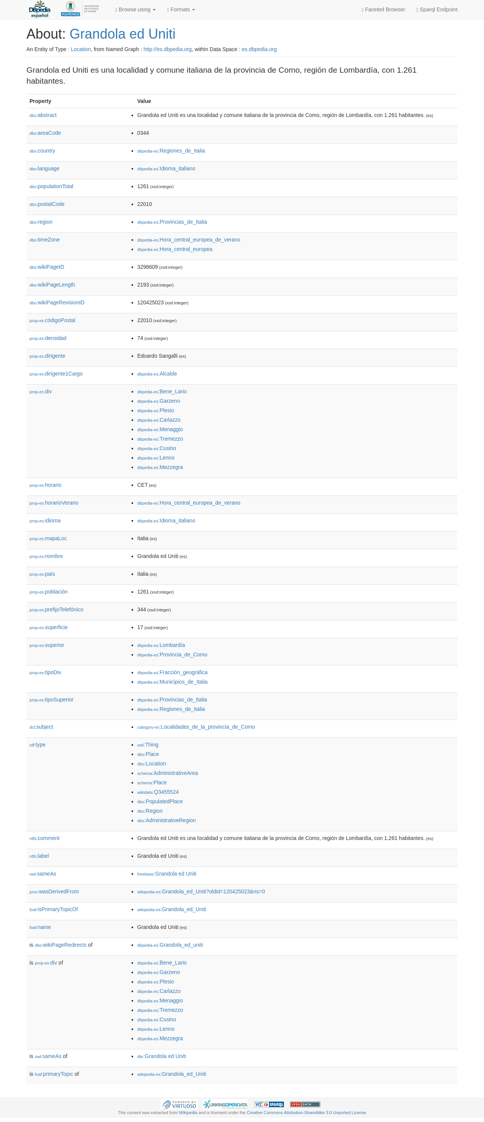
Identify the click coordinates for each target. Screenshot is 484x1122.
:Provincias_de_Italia (172, 222)
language (44, 168)
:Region (150, 811)
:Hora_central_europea (175, 249)
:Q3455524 (158, 792)
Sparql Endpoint (437, 9)
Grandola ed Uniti (122, 34)
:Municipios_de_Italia (172, 682)
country (42, 151)
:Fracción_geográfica (172, 672)
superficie (48, 627)
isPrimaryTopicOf (53, 909)
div (40, 391)
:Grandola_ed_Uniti (171, 909)
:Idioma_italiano (166, 168)
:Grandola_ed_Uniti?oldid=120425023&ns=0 (201, 891)
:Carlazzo (159, 420)
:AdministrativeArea (167, 773)
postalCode (47, 204)
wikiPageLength (52, 285)
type (37, 745)
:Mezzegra (160, 467)
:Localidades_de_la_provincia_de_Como (196, 727)
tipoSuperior (51, 700)
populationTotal (51, 186)
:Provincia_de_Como (172, 654)
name (40, 927)
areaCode (45, 133)
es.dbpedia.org (259, 49)
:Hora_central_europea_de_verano (188, 240)
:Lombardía (161, 645)
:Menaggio (160, 429)
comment (44, 838)
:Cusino (156, 448)
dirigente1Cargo (56, 374)
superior (46, 645)
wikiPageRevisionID (57, 302)
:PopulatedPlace (160, 801)
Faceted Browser (383, 9)
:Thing (147, 745)
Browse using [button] (135, 9)
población (48, 592)
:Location (151, 763)
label (39, 856)
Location (81, 49)
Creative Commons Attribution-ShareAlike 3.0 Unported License (306, 1112)
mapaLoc (48, 538)
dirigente (47, 356)
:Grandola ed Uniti (166, 874)
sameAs (42, 874)
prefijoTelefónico (56, 609)
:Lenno (155, 458)
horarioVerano (53, 503)
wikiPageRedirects (61, 945)
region (41, 222)
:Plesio (155, 410)
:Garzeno (158, 401)
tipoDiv (45, 672)
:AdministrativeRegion (166, 820)
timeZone (44, 240)
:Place (148, 754)
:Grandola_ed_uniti (170, 945)
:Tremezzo (160, 439)
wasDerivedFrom (54, 891)
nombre (46, 556)
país (42, 574)
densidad (48, 338)
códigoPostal (52, 320)
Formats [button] (181, 9)
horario (45, 485)
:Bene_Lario (162, 391)
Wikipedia (188, 1112)
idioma (44, 520)
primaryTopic (54, 1074)
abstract (43, 115)
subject (41, 727)
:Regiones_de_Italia (171, 151)
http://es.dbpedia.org (167, 49)
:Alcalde (157, 374)
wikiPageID (46, 267)
